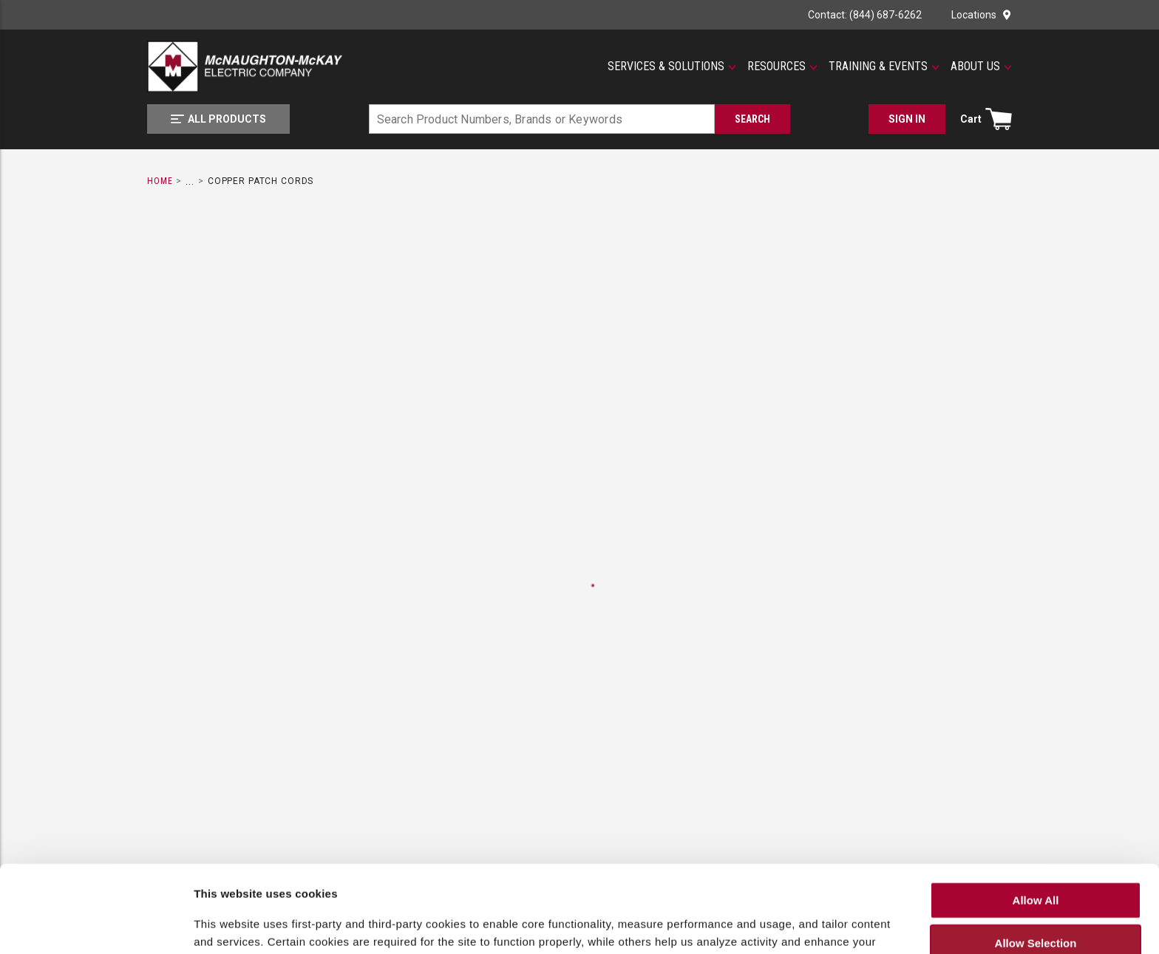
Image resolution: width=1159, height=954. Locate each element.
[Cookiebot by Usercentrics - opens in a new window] (95, 931)
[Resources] (782, 66)
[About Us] (981, 66)
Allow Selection (1036, 857)
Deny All (1035, 899)
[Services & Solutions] (672, 66)
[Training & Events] (884, 66)
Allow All (1036, 813)
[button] (672, 66)
